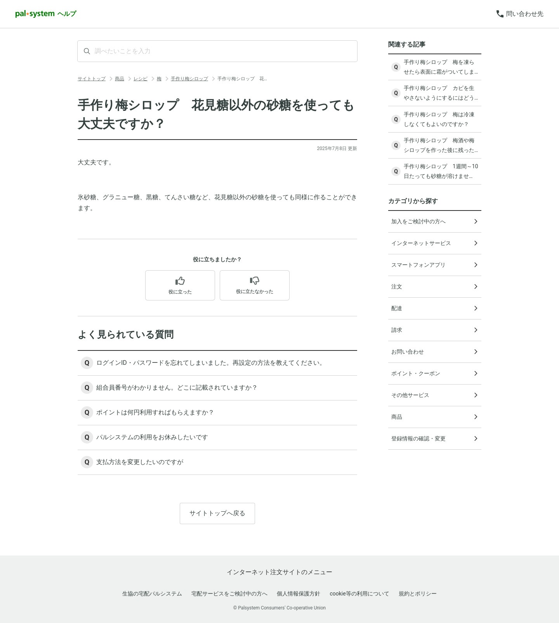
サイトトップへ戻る (217, 513)
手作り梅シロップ (189, 78)
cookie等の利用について (359, 593)
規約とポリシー (418, 593)
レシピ (141, 78)
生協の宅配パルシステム (152, 593)
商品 (119, 78)
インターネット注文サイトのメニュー (279, 572)
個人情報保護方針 (298, 593)
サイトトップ (92, 78)
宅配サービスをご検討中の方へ (229, 593)
